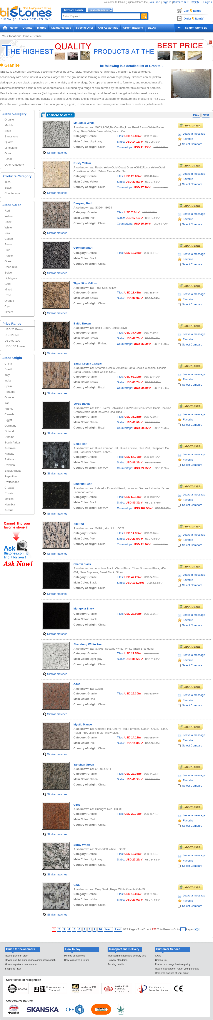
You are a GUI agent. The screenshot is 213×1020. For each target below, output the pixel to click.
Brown (9, 244)
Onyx (8, 153)
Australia (10, 448)
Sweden (10, 465)
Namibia (10, 504)
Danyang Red (82, 203)
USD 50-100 (12, 340)
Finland (9, 431)
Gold (7, 283)
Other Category (14, 164)
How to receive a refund (76, 960)
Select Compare (192, 144)
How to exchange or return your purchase (177, 968)
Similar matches (57, 152)
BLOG (152, 27)
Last (118, 929)
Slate (8, 130)
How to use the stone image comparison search (30, 960)
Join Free (154, 2)
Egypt (8, 420)
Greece (9, 397)
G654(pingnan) (83, 247)
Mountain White (84, 123)
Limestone (11, 147)
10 (100, 929)
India (8, 380)
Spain (8, 386)
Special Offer (84, 27)
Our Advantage (108, 27)
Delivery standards (117, 960)
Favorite (188, 138)
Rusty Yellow (82, 163)
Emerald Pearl (82, 484)
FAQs (158, 955)
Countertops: (125, 147)
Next (206, 115)
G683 (76, 804)
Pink (7, 233)
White (8, 227)
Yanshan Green (83, 764)
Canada (10, 414)
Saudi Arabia (13, 470)
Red (7, 210)
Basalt (8, 159)
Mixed (8, 289)
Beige (8, 272)
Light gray (11, 278)
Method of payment (74, 955)
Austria (9, 510)
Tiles (7, 182)
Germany (10, 425)
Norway (9, 453)
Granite (27, 27)
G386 (76, 684)
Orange (9, 300)
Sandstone (11, 136)
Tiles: (120, 136)
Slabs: (121, 141)
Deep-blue (11, 267)
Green (8, 261)
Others (9, 312)
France (9, 408)
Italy (7, 374)
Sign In (167, 2)
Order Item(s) (194, 18)
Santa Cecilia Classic (87, 363)
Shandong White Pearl (88, 644)
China (8, 363)
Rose (8, 295)
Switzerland (12, 482)
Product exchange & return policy (172, 964)
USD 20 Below (14, 329)
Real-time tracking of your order (171, 973)
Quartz (9, 142)
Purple (9, 255)
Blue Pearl (80, 443)
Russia (9, 493)
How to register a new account (21, 964)
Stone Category (14, 114)
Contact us (160, 960)
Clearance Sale (61, 27)
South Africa (12, 442)
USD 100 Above (15, 346)
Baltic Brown (82, 323)
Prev (196, 115)
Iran (7, 403)
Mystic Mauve (82, 724)
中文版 (195, 2)
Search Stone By (196, 27)
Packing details (116, 964)
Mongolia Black (83, 608)
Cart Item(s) (193, 10)
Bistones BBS (181, 2)
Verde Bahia (81, 403)
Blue (7, 250)
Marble (41, 27)
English (207, 2)
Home (14, 27)
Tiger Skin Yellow (85, 283)
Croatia (9, 487)
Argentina (11, 476)
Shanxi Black (82, 564)
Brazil (8, 369)
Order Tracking (133, 27)
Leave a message (194, 133)
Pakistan (10, 459)
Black (8, 221)
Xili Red (78, 524)
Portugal (10, 391)
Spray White (81, 844)
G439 (76, 884)
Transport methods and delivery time (127, 955)
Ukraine (9, 436)
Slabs (8, 187)
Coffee (9, 238)
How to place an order (16, 955)
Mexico (9, 498)
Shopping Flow (13, 968)
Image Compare (99, 10)
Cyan (8, 306)
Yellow (9, 216)
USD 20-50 (11, 335)
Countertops (12, 193)
